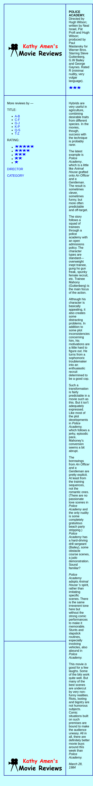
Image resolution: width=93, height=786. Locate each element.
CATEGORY (15, 175)
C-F (17, 119)
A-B (17, 116)
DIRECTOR (15, 169)
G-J (17, 123)
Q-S (17, 130)
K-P (17, 126)
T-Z (17, 133)
